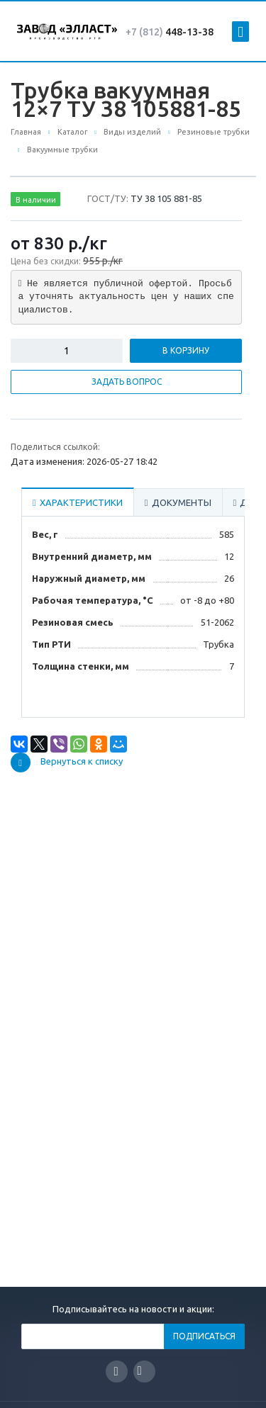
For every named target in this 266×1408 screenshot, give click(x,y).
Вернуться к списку (67, 762)
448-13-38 (170, 32)
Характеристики (78, 502)
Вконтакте (140, 1371)
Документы (178, 502)
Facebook (116, 1371)
